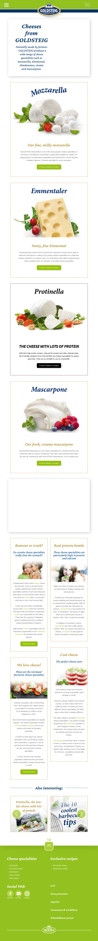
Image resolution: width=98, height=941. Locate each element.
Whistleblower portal (61, 917)
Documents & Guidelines (63, 909)
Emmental (18, 725)
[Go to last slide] (16, 814)
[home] (49, 11)
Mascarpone (14, 872)
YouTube (18, 898)
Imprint (54, 901)
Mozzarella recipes (60, 865)
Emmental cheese (16, 869)
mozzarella (64, 609)
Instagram (27, 898)
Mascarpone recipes (60, 869)
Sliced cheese (14, 875)
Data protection (59, 893)
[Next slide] (81, 814)
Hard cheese (14, 878)
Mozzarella (30, 725)
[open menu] (6, 5)
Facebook (10, 898)
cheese (36, 583)
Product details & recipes (49, 167)
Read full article (29, 644)
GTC (52, 885)
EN (87, 5)
